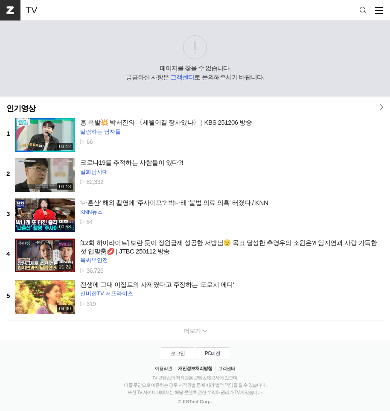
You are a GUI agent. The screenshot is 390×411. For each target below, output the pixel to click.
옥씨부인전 (94, 260)
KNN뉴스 (91, 212)
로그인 (178, 353)
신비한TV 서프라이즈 (106, 293)
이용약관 (163, 368)
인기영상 (20, 108)
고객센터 (182, 77)
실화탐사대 (94, 172)
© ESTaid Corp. (195, 401)
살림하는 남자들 (100, 131)
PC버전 (213, 353)
